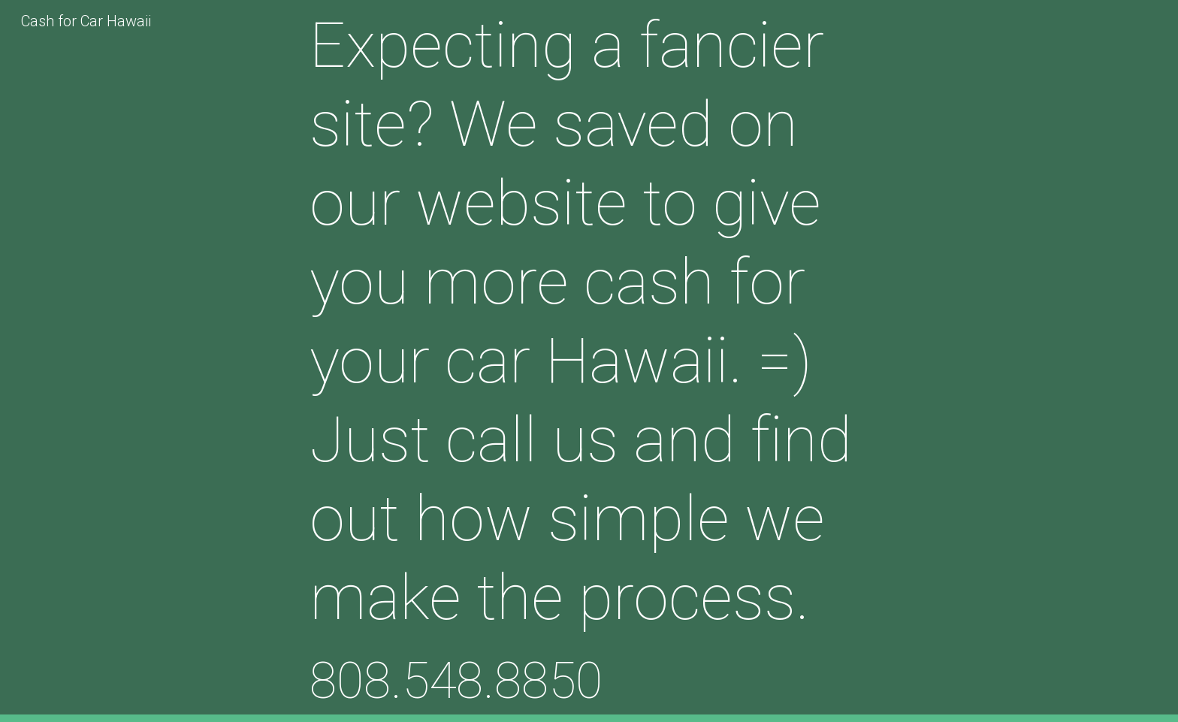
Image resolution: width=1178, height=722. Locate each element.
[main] (589, 361)
